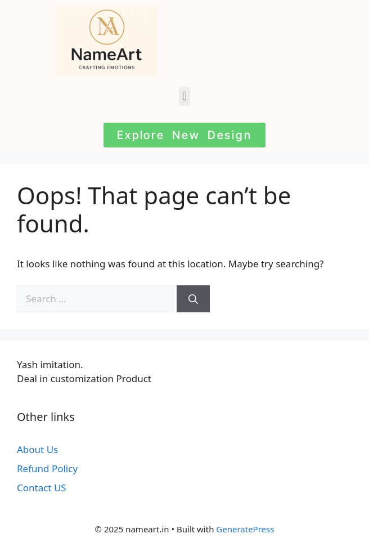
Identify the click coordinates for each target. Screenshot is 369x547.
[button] (184, 96)
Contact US (41, 487)
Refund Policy (47, 468)
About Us (37, 449)
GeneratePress (245, 529)
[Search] (193, 298)
